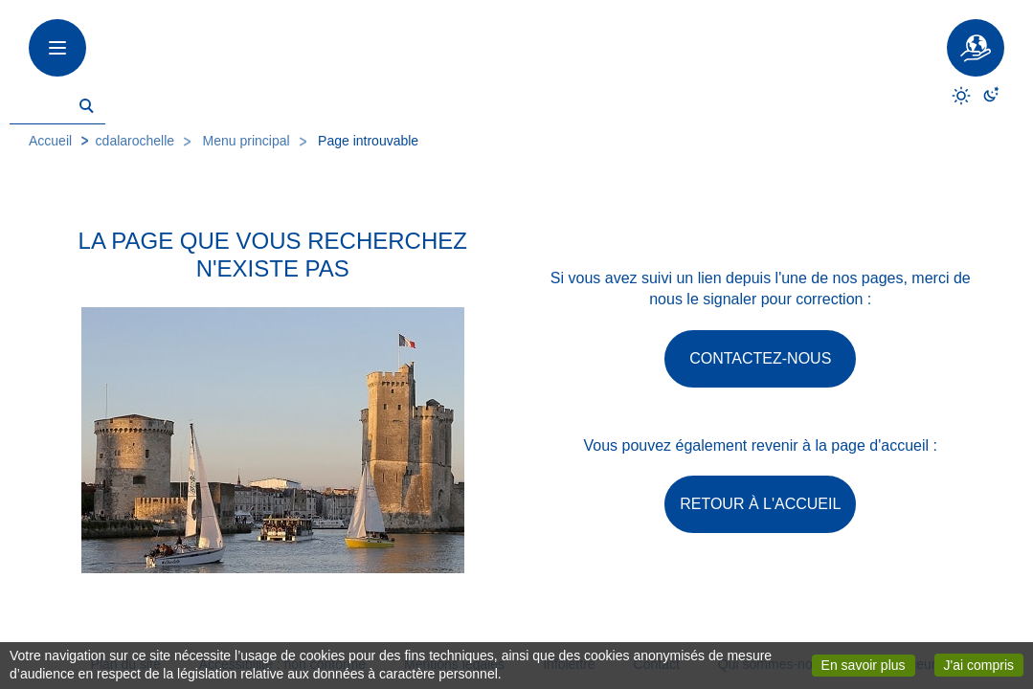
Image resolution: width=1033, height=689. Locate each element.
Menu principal (246, 140)
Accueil (50, 140)
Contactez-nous (760, 358)
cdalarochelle (135, 140)
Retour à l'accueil (760, 504)
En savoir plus (868, 664)
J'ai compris (983, 664)
